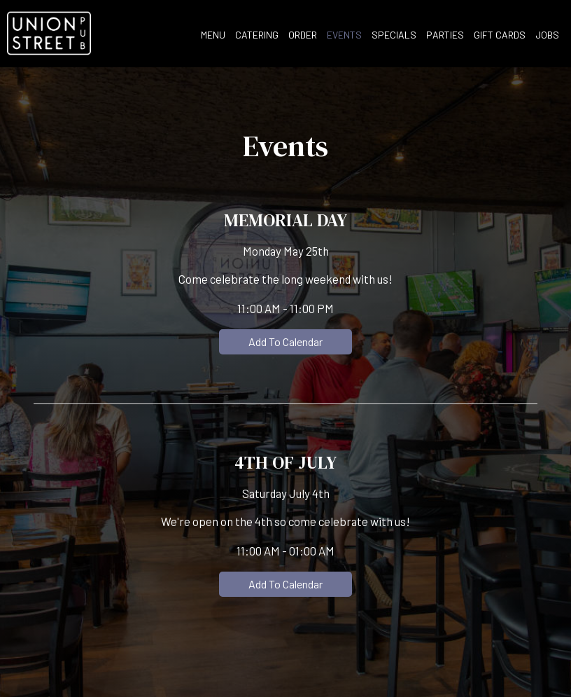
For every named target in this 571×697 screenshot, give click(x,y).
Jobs (547, 35)
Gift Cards (500, 35)
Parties (445, 35)
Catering (257, 35)
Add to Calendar (285, 341)
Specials (394, 35)
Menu (213, 35)
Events (344, 35)
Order (302, 35)
